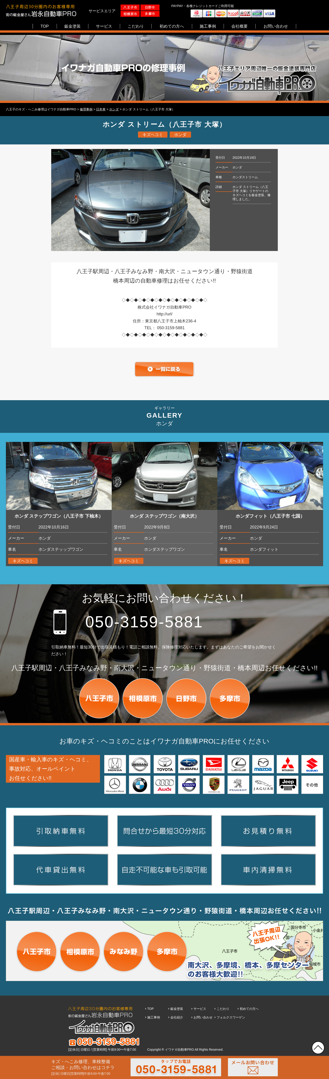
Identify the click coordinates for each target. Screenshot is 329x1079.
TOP (150, 1009)
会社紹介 (176, 1017)
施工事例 (153, 1017)
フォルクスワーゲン (231, 1017)
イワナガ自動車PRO (179, 1049)
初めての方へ (249, 1009)
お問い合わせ (203, 1017)
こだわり (223, 1009)
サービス (200, 1009)
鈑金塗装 (176, 1009)
